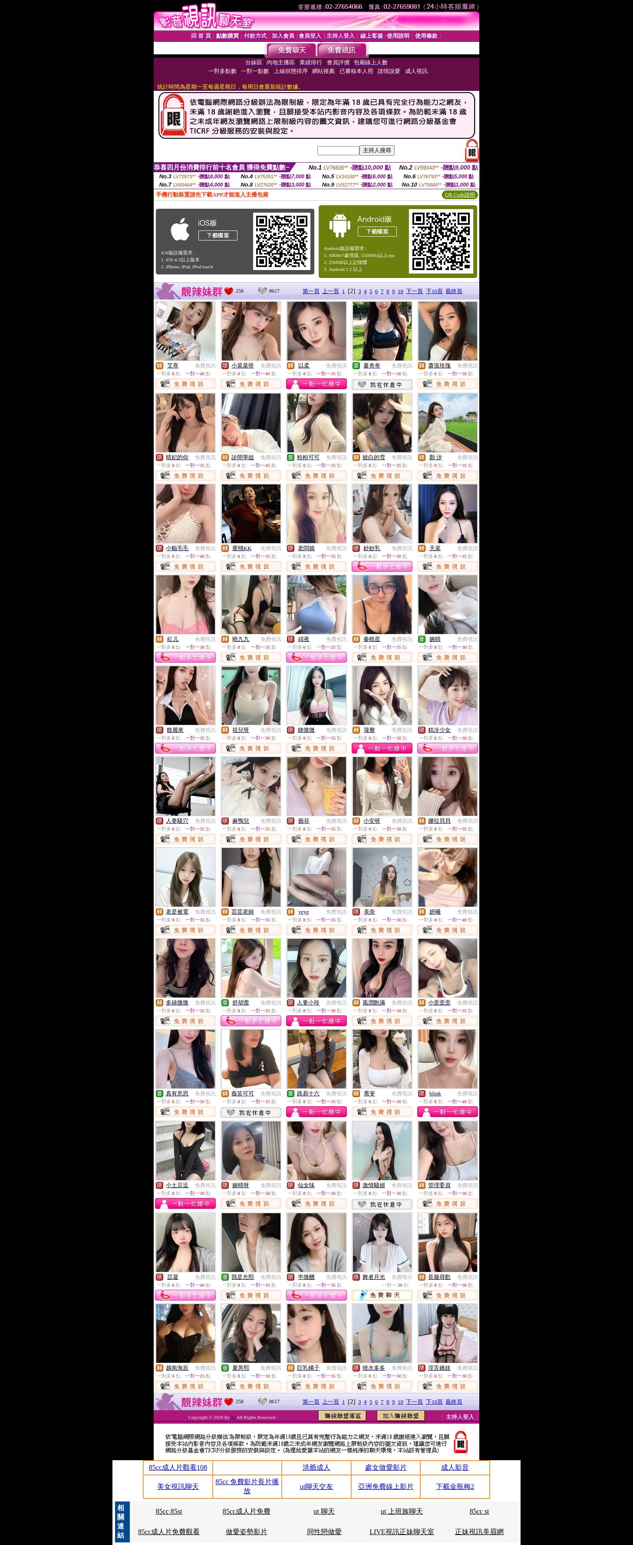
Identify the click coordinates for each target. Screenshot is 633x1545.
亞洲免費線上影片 (386, 1486)
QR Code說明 (460, 195)
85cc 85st (169, 1511)
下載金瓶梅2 (455, 1486)
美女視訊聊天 (178, 1486)
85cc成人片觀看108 (178, 1467)
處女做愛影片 (386, 1467)
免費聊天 (402, 1277)
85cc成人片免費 (246, 1511)
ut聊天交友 (316, 1486)
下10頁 (434, 291)
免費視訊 (205, 366)
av (234, 1417)
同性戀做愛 (324, 1531)
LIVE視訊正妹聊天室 (401, 1531)
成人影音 (455, 1467)
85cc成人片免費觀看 (169, 1531)
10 (400, 291)
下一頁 (414, 291)
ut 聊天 (323, 1511)
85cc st (479, 1511)
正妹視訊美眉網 (479, 1531)
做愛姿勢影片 (246, 1531)
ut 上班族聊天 (401, 1511)
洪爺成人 (316, 1467)
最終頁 (453, 291)
